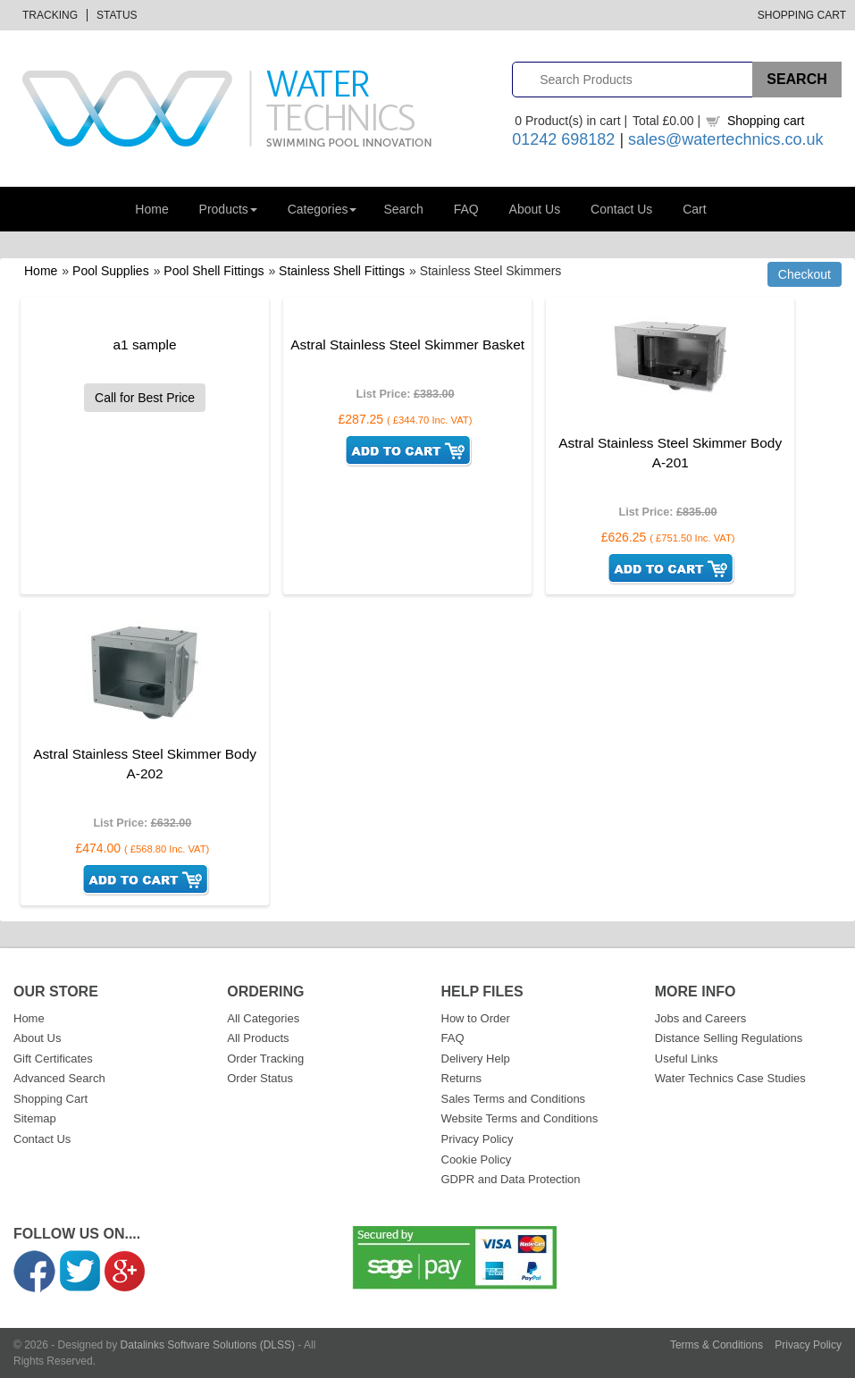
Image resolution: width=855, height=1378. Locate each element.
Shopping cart (765, 120)
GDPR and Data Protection (511, 1179)
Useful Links (686, 1058)
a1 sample (145, 344)
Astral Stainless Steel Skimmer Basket (407, 344)
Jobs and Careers (701, 1018)
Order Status (260, 1078)
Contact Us (621, 209)
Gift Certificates (53, 1058)
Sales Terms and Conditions (513, 1098)
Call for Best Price (145, 398)
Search (403, 209)
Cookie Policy (476, 1159)
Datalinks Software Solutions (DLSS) (208, 1345)
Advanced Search (59, 1078)
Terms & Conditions (716, 1345)
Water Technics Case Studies (730, 1078)
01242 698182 (563, 139)
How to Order (475, 1018)
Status (117, 15)
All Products (258, 1038)
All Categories (263, 1018)
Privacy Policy (477, 1139)
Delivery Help (475, 1058)
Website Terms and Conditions (520, 1118)
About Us (535, 209)
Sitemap (34, 1118)
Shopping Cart (802, 15)
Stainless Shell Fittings (342, 271)
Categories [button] (322, 209)
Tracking (50, 15)
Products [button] (228, 209)
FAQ (466, 209)
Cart (694, 209)
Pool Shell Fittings (213, 271)
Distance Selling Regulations (728, 1038)
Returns (461, 1078)
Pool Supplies (110, 271)
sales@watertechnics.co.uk (725, 139)
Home (151, 209)
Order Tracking (265, 1058)
